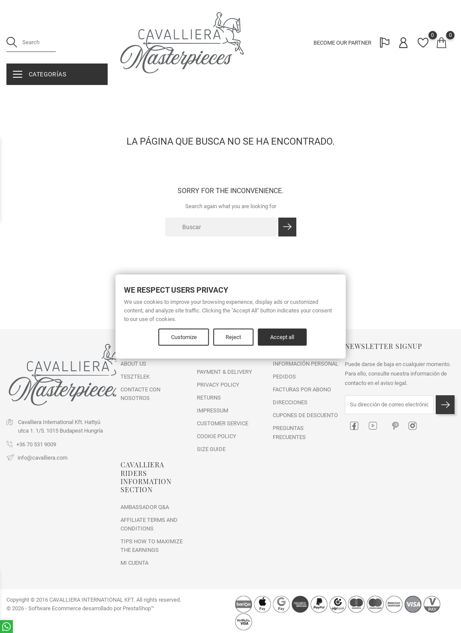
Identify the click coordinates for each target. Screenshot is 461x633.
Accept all (283, 337)
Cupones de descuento (305, 415)
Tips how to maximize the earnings (152, 545)
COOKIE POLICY (216, 436)
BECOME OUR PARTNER (342, 43)
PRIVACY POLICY (218, 385)
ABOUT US (133, 363)
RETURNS (209, 397)
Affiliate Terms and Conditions (149, 524)
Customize (184, 337)
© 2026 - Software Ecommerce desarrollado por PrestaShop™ (80, 608)
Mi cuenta (134, 563)
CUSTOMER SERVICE (222, 423)
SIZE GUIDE (211, 449)
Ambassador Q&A (145, 507)
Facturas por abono (302, 389)
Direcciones (290, 402)
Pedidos (284, 376)
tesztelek (135, 376)
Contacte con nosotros (140, 393)
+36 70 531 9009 (36, 444)
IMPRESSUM (212, 410)
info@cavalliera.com (42, 457)
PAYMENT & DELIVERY (224, 372)
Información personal (305, 363)
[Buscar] (221, 227)
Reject (233, 337)
